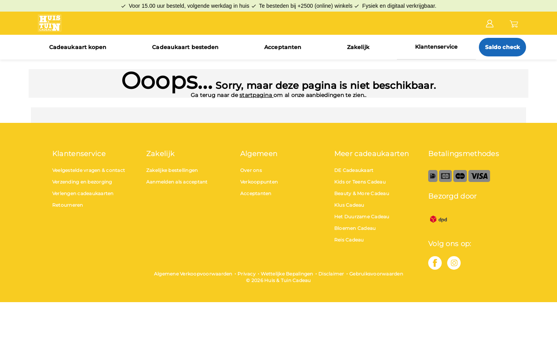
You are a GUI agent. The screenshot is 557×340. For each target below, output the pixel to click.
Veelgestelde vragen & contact (88, 170)
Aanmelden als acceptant (177, 182)
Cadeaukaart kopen (78, 47)
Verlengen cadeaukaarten (83, 193)
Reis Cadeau (349, 240)
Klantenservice (436, 46)
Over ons (251, 170)
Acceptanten (282, 47)
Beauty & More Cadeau (361, 193)
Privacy (246, 274)
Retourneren (67, 205)
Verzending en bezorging (82, 182)
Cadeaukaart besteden (185, 47)
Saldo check (502, 47)
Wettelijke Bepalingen (287, 274)
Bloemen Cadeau (355, 228)
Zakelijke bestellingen (172, 170)
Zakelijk (358, 47)
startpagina (256, 95)
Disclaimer (331, 274)
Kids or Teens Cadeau (360, 182)
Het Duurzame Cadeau (362, 216)
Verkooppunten (259, 182)
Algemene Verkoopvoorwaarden (193, 274)
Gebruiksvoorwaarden (376, 274)
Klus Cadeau (349, 205)
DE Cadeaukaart (354, 170)
